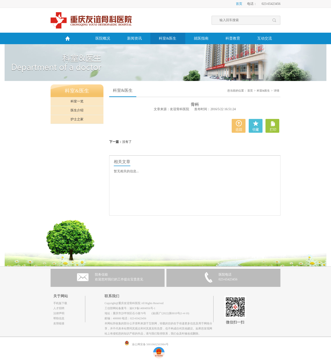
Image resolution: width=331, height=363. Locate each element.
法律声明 (58, 313)
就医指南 (201, 38)
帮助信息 (58, 318)
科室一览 (77, 101)
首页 (239, 4)
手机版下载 (60, 303)
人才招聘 (58, 308)
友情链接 (58, 323)
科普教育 (232, 38)
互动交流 (264, 38)
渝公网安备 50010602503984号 (150, 344)
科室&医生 (167, 38)
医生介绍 (77, 110)
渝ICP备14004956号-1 (142, 308)
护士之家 (77, 119)
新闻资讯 (134, 38)
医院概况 (102, 38)
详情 (276, 90)
